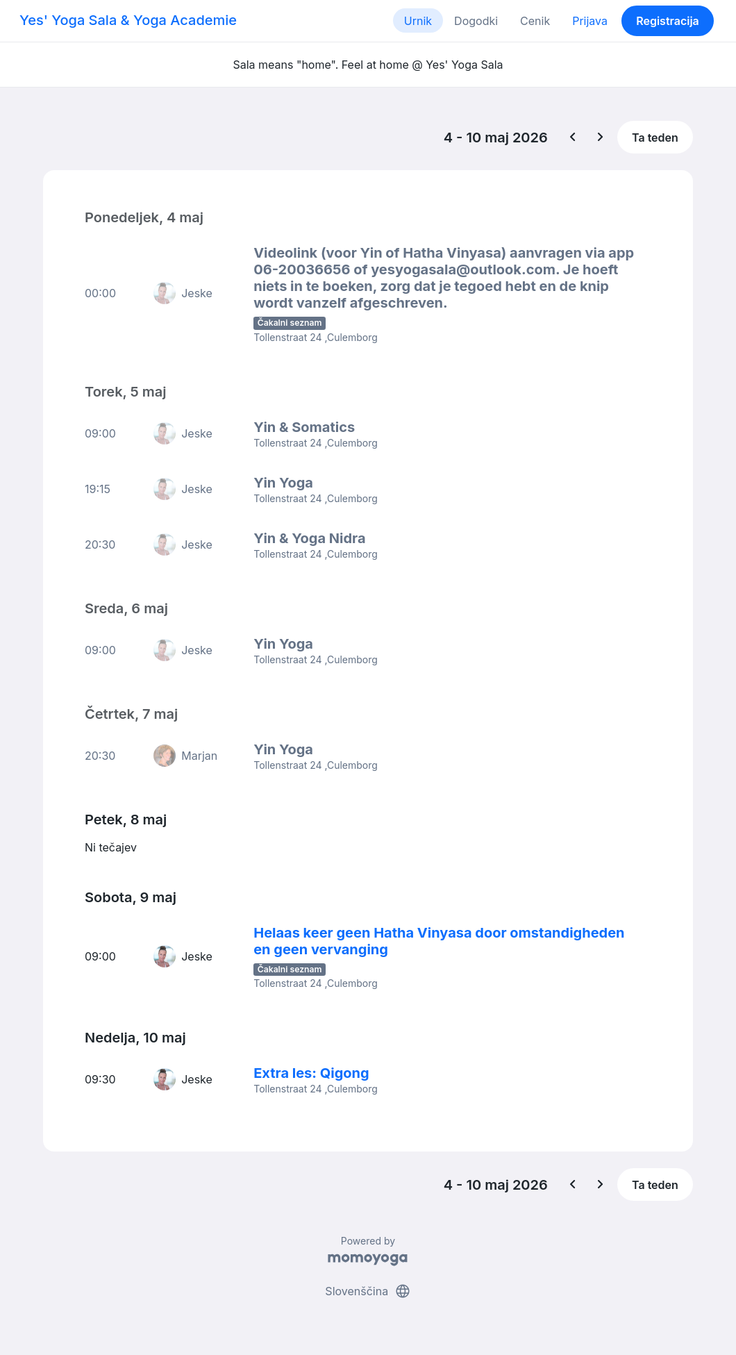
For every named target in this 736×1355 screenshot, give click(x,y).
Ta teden (655, 137)
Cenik (535, 21)
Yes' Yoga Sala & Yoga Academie (128, 20)
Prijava (590, 21)
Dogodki (476, 21)
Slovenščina (367, 1291)
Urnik (418, 21)
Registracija (667, 21)
